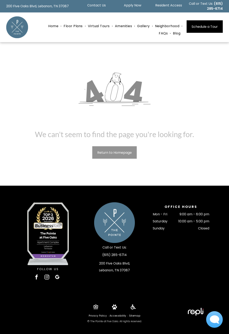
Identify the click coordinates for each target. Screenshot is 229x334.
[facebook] (36, 277)
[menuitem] (54, 26)
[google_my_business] (57, 277)
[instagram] (46, 277)
